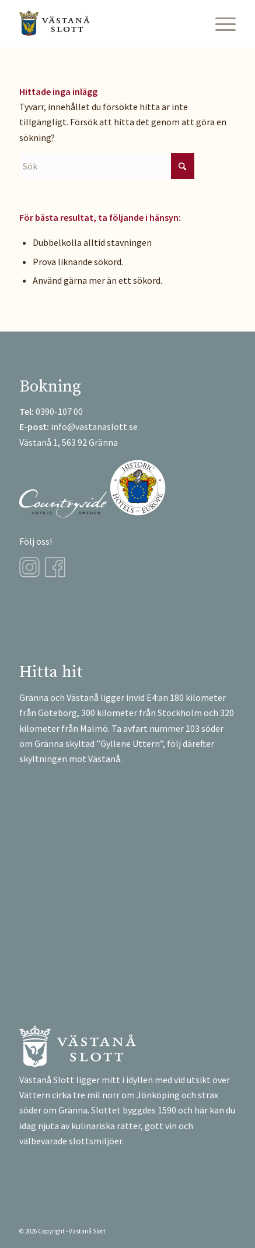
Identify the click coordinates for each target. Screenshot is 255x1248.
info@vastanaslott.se (94, 426)
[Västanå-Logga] (106, 23)
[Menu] (220, 23)
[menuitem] (220, 23)
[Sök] (106, 166)
